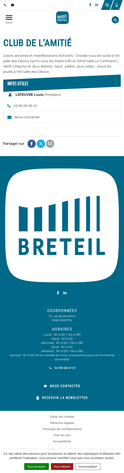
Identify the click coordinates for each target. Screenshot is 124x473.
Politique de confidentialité (62, 429)
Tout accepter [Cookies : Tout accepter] (36, 466)
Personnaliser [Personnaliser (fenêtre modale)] (87, 466)
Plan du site (62, 435)
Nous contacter (27, 117)
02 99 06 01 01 (62, 368)
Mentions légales (62, 423)
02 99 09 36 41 (25, 106)
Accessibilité (62, 441)
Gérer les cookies (62, 417)
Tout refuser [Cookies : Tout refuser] (62, 466)
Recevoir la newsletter (62, 398)
